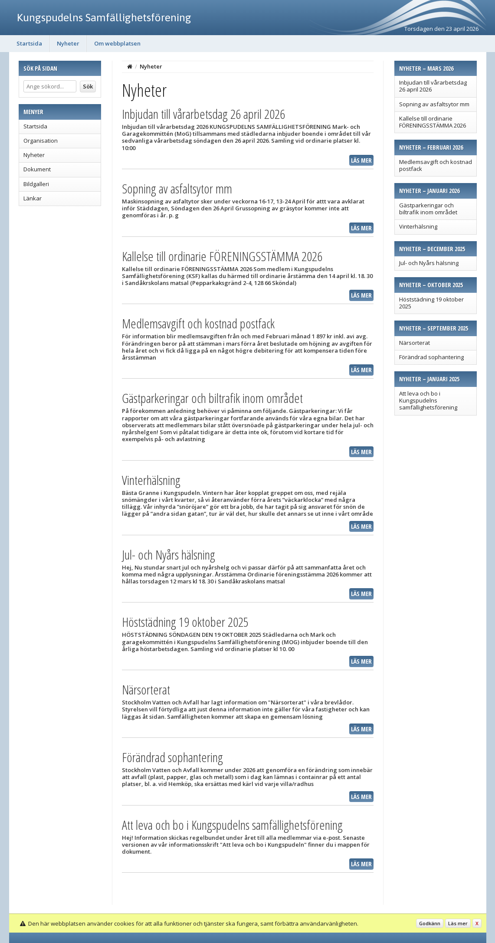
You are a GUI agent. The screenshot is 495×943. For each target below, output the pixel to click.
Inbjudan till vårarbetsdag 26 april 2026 (433, 86)
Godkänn (429, 923)
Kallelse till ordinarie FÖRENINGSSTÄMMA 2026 (432, 122)
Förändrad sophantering (431, 357)
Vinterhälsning (418, 226)
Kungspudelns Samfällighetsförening (104, 17)
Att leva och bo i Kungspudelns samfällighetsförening (428, 401)
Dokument (37, 169)
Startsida (29, 43)
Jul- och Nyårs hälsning (429, 263)
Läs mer (361, 160)
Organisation (40, 140)
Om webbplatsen (117, 43)
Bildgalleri (36, 184)
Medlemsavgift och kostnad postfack (435, 165)
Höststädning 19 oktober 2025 (431, 302)
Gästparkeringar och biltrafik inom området (428, 208)
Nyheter (68, 43)
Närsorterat (414, 343)
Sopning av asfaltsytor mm (434, 104)
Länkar (32, 198)
